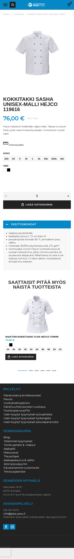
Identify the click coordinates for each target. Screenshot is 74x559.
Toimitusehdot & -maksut (20, 445)
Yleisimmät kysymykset (18, 441)
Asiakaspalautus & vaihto (19, 460)
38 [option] (19, 349)
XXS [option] (6, 158)
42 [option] (31, 349)
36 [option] (13, 349)
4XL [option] (62, 158)
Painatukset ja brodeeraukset (22, 395)
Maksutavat (11, 452)
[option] (4, 170)
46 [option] (42, 349)
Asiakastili (9, 448)
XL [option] (39, 158)
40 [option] (25, 349)
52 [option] (60, 349)
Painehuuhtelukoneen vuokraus (24, 407)
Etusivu (6, 14)
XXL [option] (46, 158)
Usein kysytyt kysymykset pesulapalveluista (31, 422)
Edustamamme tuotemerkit (21, 467)
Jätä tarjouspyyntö (15, 464)
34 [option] (8, 349)
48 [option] (48, 349)
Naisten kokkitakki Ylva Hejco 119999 (31, 336)
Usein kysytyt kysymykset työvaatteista (28, 414)
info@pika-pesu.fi (14, 513)
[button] (22, 370)
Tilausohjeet (11, 456)
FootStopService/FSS (17, 410)
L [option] (32, 158)
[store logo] (36, 5)
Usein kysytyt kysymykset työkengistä (27, 418)
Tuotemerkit (19, 14)
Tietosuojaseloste (14, 471)
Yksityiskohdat (23, 224)
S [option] (19, 158)
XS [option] (13, 158)
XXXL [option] (54, 158)
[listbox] (37, 159)
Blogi (7, 437)
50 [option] (54, 349)
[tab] (37, 224)
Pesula (8, 399)
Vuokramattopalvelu (17, 403)
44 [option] (37, 349)
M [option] (26, 158)
